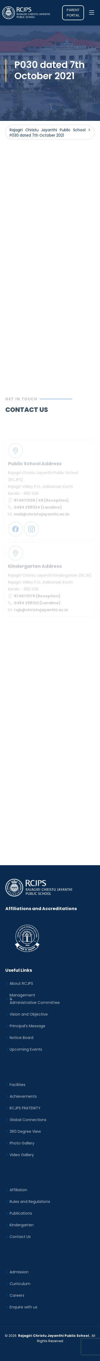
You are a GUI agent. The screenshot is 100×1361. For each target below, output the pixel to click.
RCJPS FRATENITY (25, 1108)
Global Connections (28, 1120)
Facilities (17, 1085)
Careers (17, 1295)
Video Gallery (22, 1155)
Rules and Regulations (30, 1201)
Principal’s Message (27, 1026)
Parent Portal (73, 12)
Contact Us (20, 1237)
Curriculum (20, 1284)
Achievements (23, 1096)
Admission (19, 1272)
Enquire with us (23, 1307)
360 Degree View (25, 1131)
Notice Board (21, 1037)
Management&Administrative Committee (35, 998)
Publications (21, 1213)
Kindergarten (22, 1225)
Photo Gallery (22, 1143)
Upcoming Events (26, 1049)
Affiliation (18, 1190)
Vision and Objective (29, 1014)
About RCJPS (21, 983)
